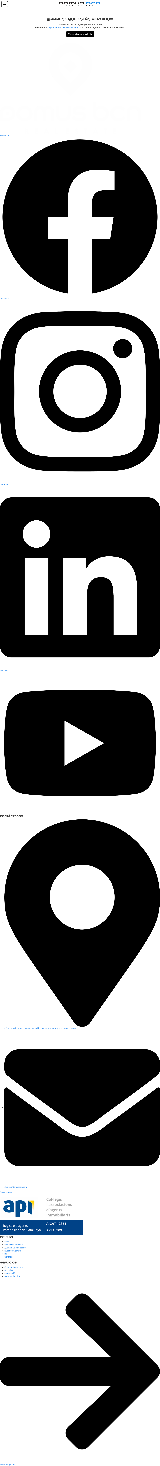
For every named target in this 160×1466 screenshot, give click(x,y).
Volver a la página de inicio (80, 34)
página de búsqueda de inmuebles (64, 27)
